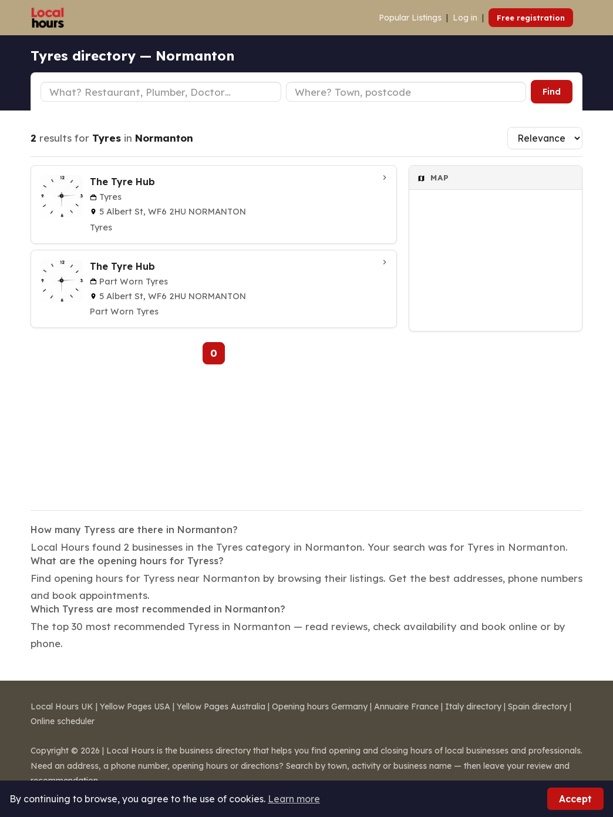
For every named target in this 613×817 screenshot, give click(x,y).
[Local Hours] (48, 17)
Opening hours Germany (320, 706)
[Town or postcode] (406, 92)
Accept (575, 799)
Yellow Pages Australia (221, 706)
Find (552, 91)
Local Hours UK (62, 706)
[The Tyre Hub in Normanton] (214, 204)
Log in (465, 17)
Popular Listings (410, 17)
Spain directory (537, 706)
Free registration (531, 17)
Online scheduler (63, 721)
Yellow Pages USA (135, 706)
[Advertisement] (495, 413)
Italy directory (473, 706)
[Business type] (161, 92)
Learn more (294, 799)
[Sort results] (544, 138)
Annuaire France (406, 706)
